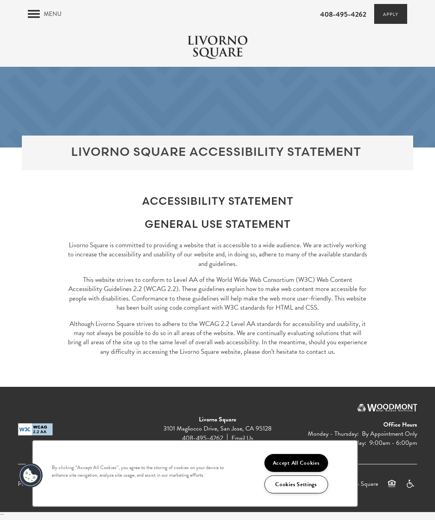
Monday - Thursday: (333, 434)
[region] (195, 473)
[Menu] (45, 14)
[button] (390, 14)
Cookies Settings (296, 484)
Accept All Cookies (296, 463)
